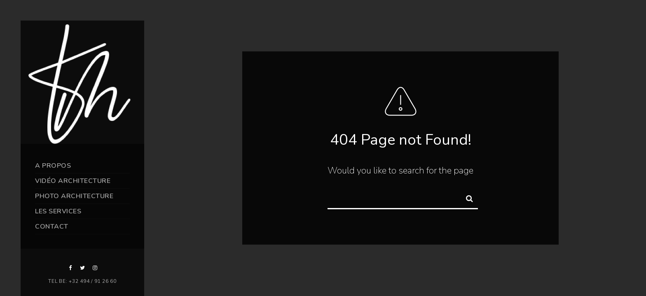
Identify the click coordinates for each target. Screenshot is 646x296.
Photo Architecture (74, 196)
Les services (58, 211)
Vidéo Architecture (72, 180)
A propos (53, 165)
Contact (51, 226)
